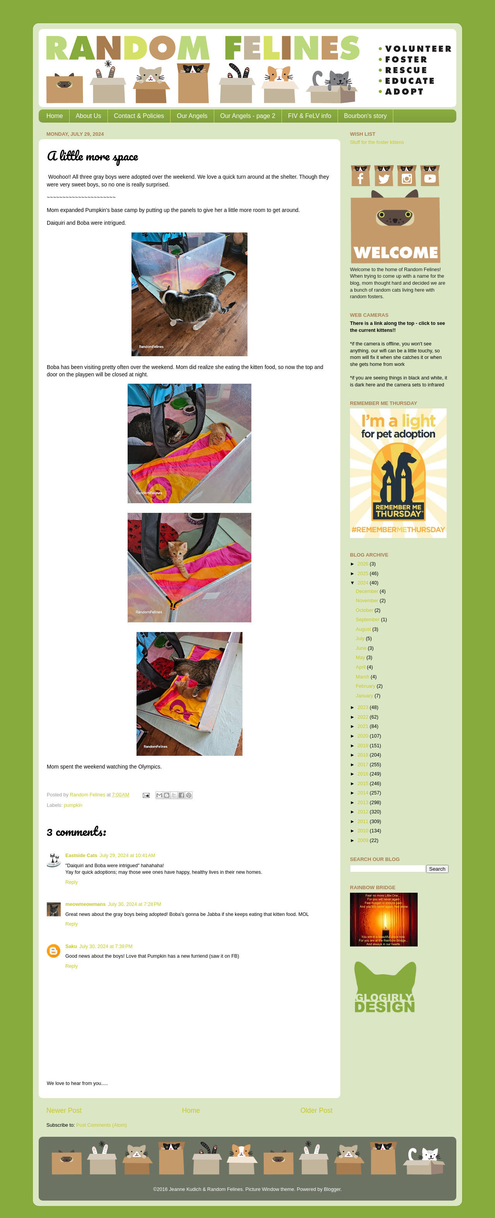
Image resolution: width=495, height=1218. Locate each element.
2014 (363, 793)
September (368, 619)
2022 (363, 717)
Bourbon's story (365, 116)
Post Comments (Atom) (101, 1125)
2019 (363, 745)
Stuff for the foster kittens (377, 142)
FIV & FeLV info (309, 116)
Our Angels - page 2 (247, 116)
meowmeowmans (85, 904)
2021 (363, 726)
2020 (363, 736)
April (361, 667)
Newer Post (64, 1110)
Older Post (316, 1110)
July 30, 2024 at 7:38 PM (106, 946)
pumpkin (73, 805)
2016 (363, 774)
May (361, 657)
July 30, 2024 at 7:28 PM (134, 904)
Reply (71, 882)
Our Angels (192, 116)
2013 (363, 802)
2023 (363, 707)
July (361, 638)
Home (54, 116)
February (366, 686)
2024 (363, 583)
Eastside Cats (81, 855)
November (368, 600)
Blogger (332, 1189)
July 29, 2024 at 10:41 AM (127, 855)
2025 (363, 573)
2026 (363, 564)
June (362, 648)
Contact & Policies (139, 116)
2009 (363, 840)
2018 (363, 755)
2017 (363, 764)
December (368, 591)
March (363, 677)
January (365, 696)
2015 (363, 783)
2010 (363, 831)
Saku (71, 946)
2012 (363, 812)
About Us (88, 116)
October (365, 610)
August (364, 629)
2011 (363, 821)
